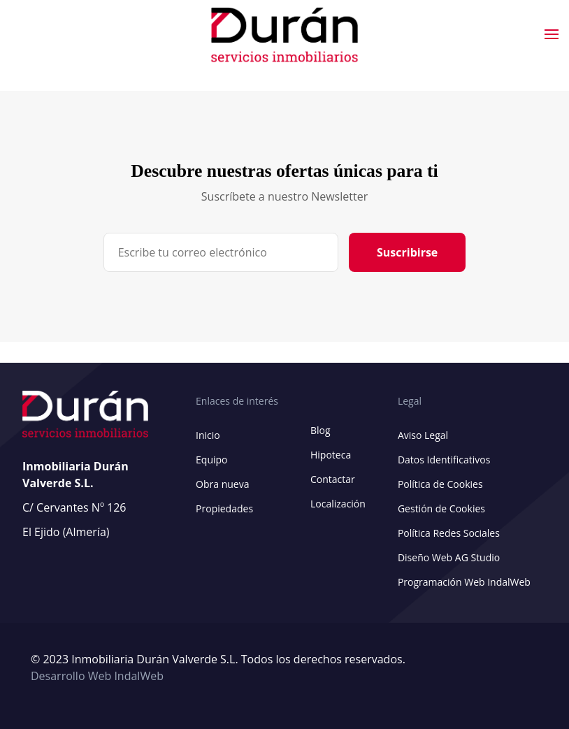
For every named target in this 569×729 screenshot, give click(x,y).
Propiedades (224, 508)
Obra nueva (222, 484)
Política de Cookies (440, 484)
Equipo (211, 459)
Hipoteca (330, 454)
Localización (338, 503)
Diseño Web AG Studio (449, 557)
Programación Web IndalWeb (464, 582)
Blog (320, 430)
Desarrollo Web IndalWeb (97, 676)
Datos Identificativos (444, 459)
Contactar (332, 479)
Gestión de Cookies (441, 508)
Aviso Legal (423, 435)
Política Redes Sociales (449, 533)
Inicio (208, 435)
